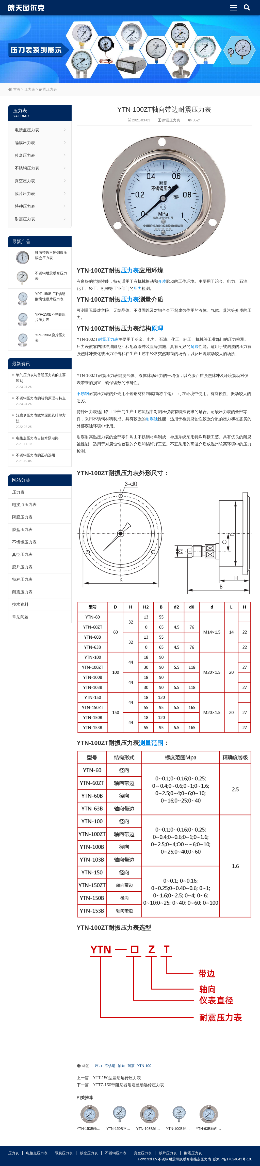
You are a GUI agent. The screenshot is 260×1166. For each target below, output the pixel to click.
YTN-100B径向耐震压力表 (186, 1129)
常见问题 (20, 617)
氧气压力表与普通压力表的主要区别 (41, 378)
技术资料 (20, 604)
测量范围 (151, 742)
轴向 (121, 1066)
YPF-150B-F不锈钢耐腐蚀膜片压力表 (50, 296)
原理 (157, 328)
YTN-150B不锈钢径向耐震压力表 (132, 1129)
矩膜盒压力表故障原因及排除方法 (41, 418)
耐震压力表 (48, 89)
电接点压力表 (27, 130)
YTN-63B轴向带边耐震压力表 (219, 1129)
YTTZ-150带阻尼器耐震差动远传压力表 (128, 1085)
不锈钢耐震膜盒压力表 (51, 275)
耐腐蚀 (152, 419)
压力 (138, 288)
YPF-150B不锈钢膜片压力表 (50, 317)
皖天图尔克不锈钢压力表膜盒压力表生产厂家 (26, 7)
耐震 (194, 346)
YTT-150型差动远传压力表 (117, 1078)
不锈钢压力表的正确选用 (35, 455)
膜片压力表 (25, 193)
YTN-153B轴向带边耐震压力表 (101, 1129)
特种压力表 (25, 206)
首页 (14, 89)
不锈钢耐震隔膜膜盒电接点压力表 (184, 1159)
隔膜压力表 (25, 143)
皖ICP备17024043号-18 (232, 1159)
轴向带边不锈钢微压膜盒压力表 (51, 255)
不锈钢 (83, 393)
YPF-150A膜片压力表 (50, 337)
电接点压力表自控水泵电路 (37, 438)
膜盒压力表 (25, 155)
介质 (162, 281)
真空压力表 (25, 181)
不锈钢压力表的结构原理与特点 (41, 398)
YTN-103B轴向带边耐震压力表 (160, 1129)
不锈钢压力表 (27, 168)
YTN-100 (144, 1066)
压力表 (29, 89)
